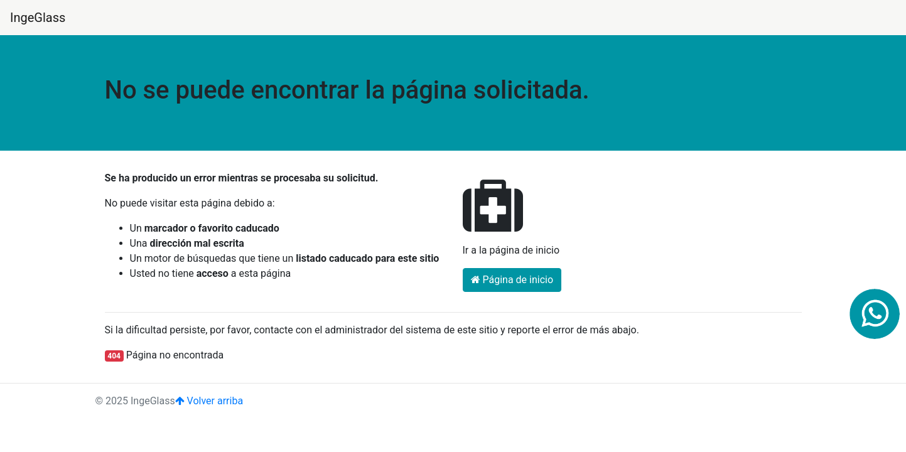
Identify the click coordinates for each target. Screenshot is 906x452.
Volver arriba (209, 401)
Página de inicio (512, 280)
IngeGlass (37, 17)
